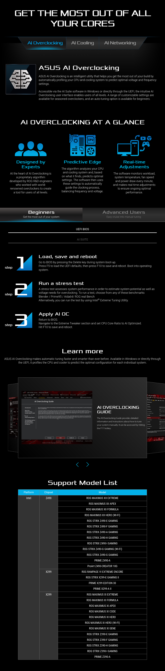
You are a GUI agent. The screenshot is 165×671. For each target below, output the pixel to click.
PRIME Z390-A (102, 656)
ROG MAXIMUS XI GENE (102, 628)
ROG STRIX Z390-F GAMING (102, 639)
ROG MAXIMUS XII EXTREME (102, 498)
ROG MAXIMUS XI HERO (102, 617)
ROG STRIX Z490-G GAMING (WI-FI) (102, 549)
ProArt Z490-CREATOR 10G (102, 566)
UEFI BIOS (82, 229)
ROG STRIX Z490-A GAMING (102, 532)
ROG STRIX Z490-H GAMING (102, 537)
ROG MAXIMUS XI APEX (102, 605)
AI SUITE (82, 239)
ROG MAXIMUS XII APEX (102, 503)
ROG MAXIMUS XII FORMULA (102, 509)
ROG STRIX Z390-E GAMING (102, 634)
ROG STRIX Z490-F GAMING (102, 526)
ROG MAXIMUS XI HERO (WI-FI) (102, 622)
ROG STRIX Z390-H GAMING (102, 645)
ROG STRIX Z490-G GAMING (102, 554)
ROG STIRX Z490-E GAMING (102, 520)
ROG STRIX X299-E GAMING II (102, 577)
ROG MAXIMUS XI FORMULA (102, 600)
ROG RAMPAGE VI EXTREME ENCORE (102, 571)
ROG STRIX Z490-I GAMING (102, 543)
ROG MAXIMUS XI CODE (102, 611)
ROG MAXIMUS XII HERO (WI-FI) (102, 515)
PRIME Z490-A (102, 560)
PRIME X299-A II (102, 588)
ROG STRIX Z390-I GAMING (102, 651)
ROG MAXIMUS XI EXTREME (102, 594)
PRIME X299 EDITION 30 (102, 583)
